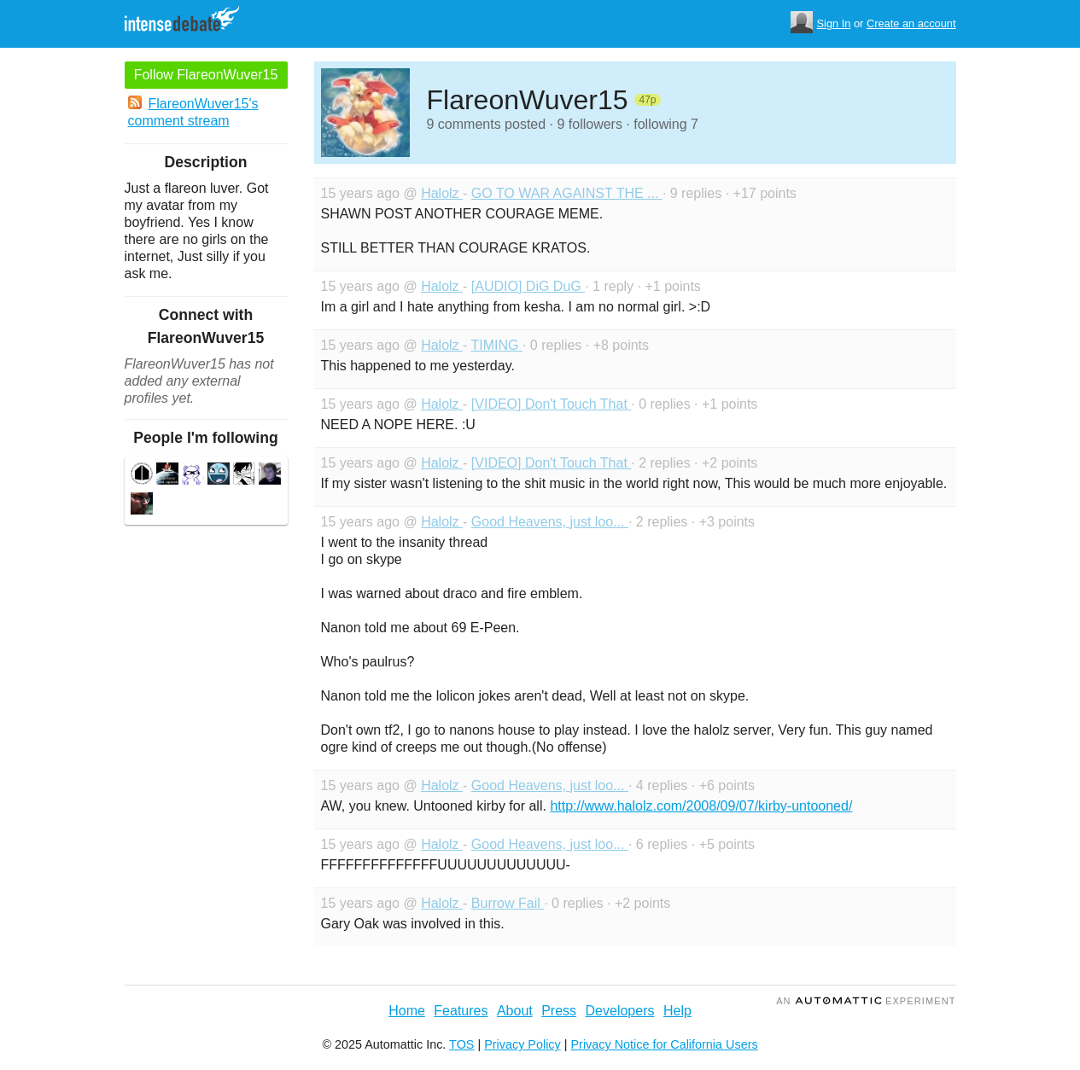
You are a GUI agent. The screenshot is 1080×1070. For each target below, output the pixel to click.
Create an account (911, 23)
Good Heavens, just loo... (549, 522)
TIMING (496, 345)
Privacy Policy (522, 1044)
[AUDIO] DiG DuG (528, 286)
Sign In (834, 23)
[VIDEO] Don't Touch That (551, 404)
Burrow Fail (507, 903)
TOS (461, 1044)
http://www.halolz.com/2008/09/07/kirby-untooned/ (701, 806)
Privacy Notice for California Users (664, 1044)
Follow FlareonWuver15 (206, 74)
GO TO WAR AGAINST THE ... (567, 193)
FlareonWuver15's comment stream (193, 112)
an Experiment (865, 1001)
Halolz (442, 193)
